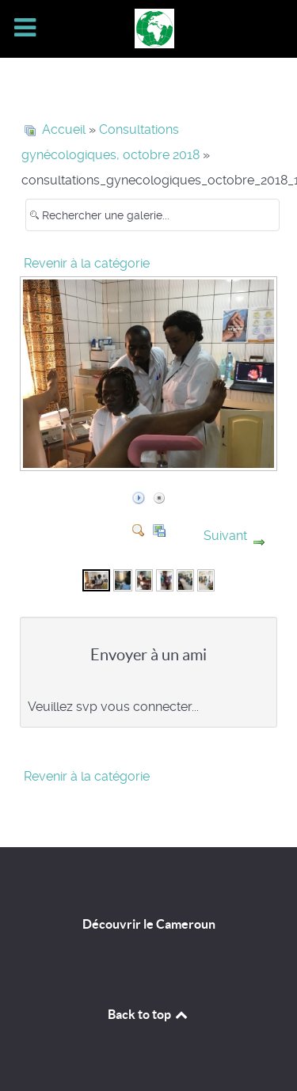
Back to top (149, 1014)
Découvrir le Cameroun (148, 924)
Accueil (64, 129)
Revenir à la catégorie (87, 263)
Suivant (225, 535)
